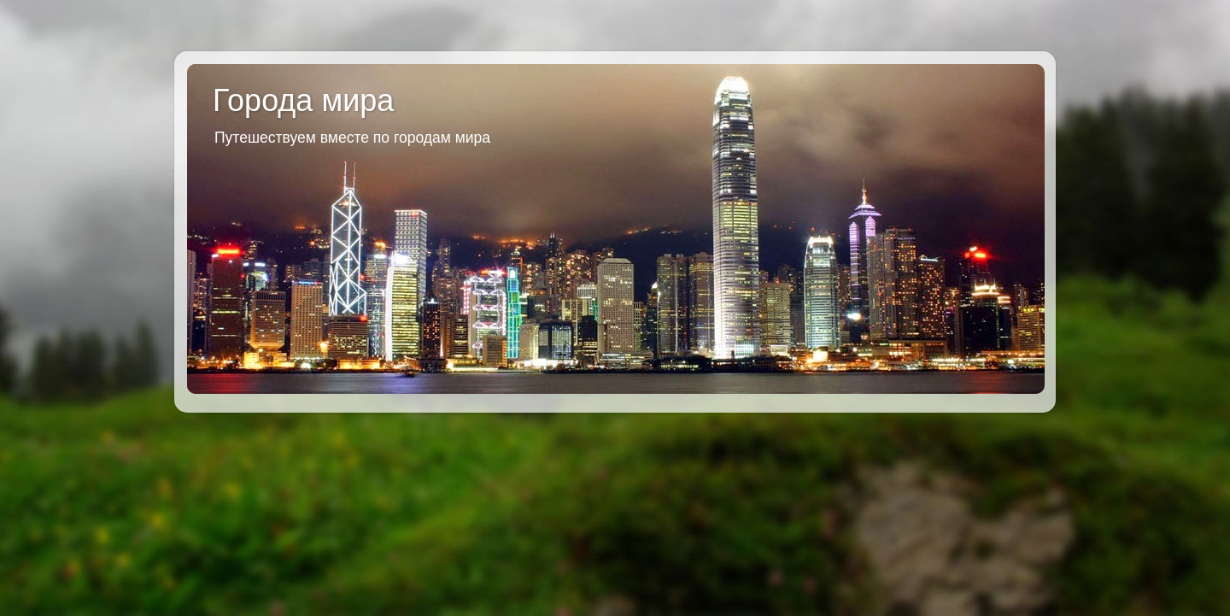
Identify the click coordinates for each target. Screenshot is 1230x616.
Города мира (303, 100)
